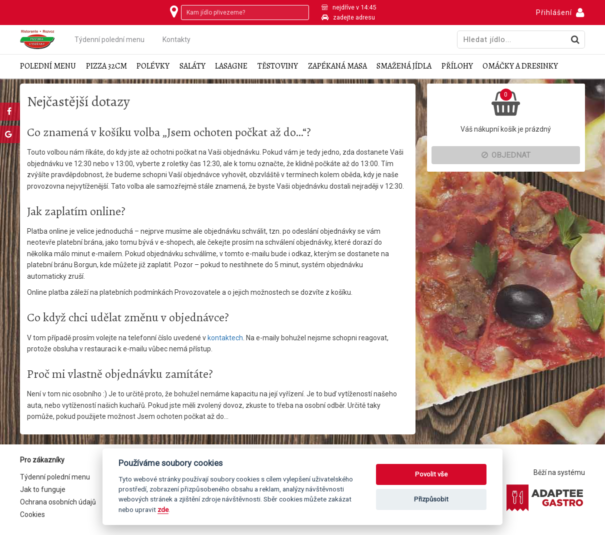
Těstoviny (278, 66)
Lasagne (231, 66)
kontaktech (225, 338)
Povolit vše (431, 474)
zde (163, 509)
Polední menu (48, 66)
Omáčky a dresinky (520, 66)
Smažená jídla (404, 66)
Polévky (153, 66)
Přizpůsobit (431, 499)
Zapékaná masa (337, 66)
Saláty (193, 66)
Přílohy (457, 66)
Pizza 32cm (106, 66)
